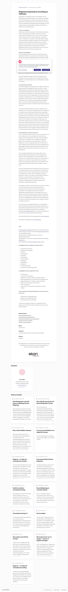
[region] (34, 66)
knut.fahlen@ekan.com (22, 385)
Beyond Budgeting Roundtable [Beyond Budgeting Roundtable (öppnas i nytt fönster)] (25, 315)
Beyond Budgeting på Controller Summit (43, 489)
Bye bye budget (41, 513)
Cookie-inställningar (23, 69)
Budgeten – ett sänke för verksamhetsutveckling (20, 566)
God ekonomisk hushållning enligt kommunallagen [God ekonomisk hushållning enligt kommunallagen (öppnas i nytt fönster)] (29, 318)
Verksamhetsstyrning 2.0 (20, 513)
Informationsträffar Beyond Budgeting (45, 460)
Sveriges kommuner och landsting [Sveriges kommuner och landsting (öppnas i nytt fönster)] (25, 320)
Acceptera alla (46, 69)
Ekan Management (45, 216)
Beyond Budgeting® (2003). (43, 231)
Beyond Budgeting (30, 211)
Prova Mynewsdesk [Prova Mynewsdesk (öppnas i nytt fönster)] (48, 589)
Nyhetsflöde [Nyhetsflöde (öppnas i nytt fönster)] (64, 589)
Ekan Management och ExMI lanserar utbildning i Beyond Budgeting (21, 403)
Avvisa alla (37, 69)
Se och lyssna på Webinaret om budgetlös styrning (45, 431)
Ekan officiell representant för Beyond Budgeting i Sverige (45, 402)
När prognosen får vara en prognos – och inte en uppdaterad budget (44, 538)
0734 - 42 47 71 (22, 387)
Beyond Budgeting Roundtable (25, 230)
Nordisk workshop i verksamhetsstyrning (19, 489)
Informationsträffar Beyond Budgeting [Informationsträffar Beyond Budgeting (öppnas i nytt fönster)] (26, 317)
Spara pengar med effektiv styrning (20, 537)
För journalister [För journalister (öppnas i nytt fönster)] (56, 589)
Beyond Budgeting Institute (35, 241)
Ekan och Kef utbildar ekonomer (22, 430)
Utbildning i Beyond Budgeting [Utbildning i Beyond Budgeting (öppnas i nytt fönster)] (25, 322)
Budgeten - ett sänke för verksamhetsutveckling (20, 460)
